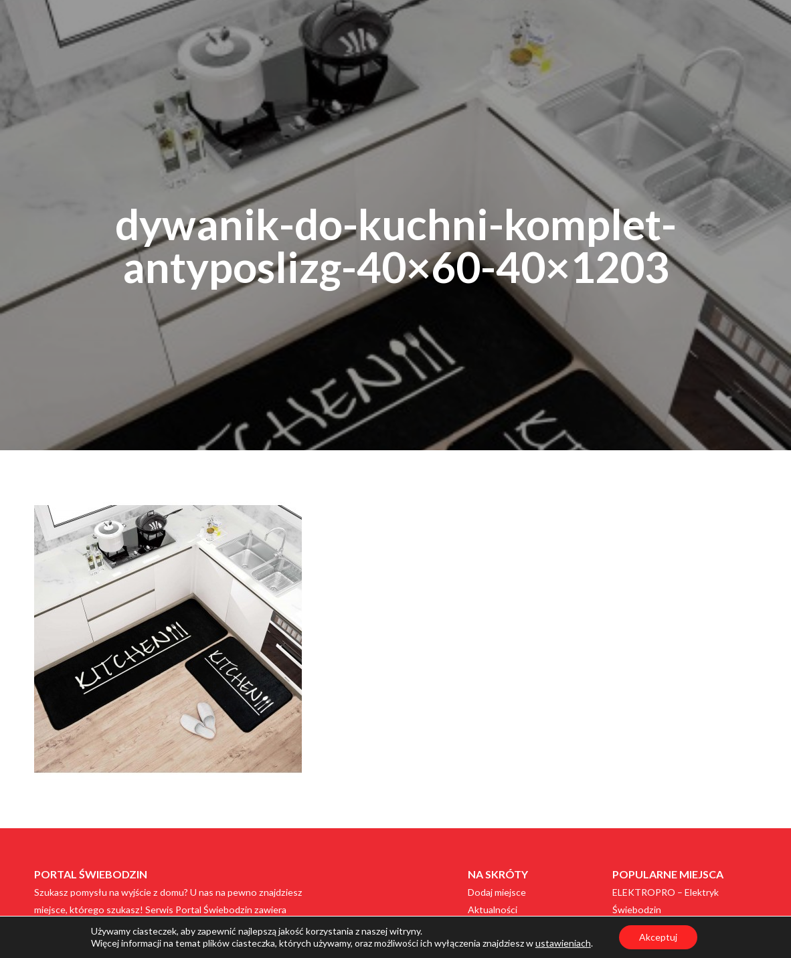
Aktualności (492, 909)
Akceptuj (658, 937)
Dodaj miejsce (497, 892)
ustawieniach (563, 943)
